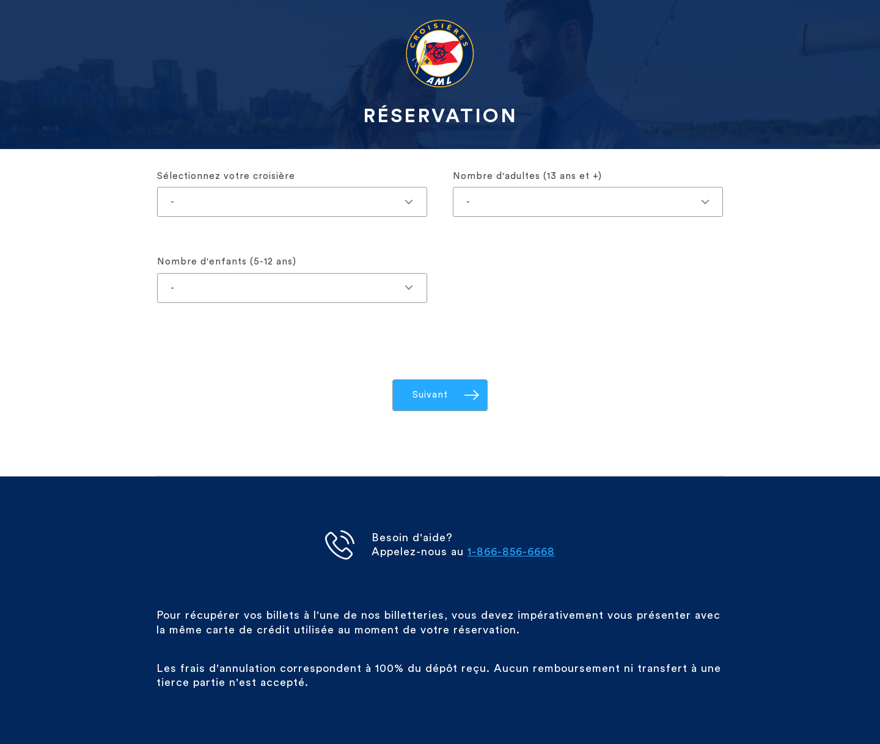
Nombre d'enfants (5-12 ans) (226, 261)
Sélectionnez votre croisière (226, 176)
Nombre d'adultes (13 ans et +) (527, 176)
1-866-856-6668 (511, 551)
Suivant (430, 394)
